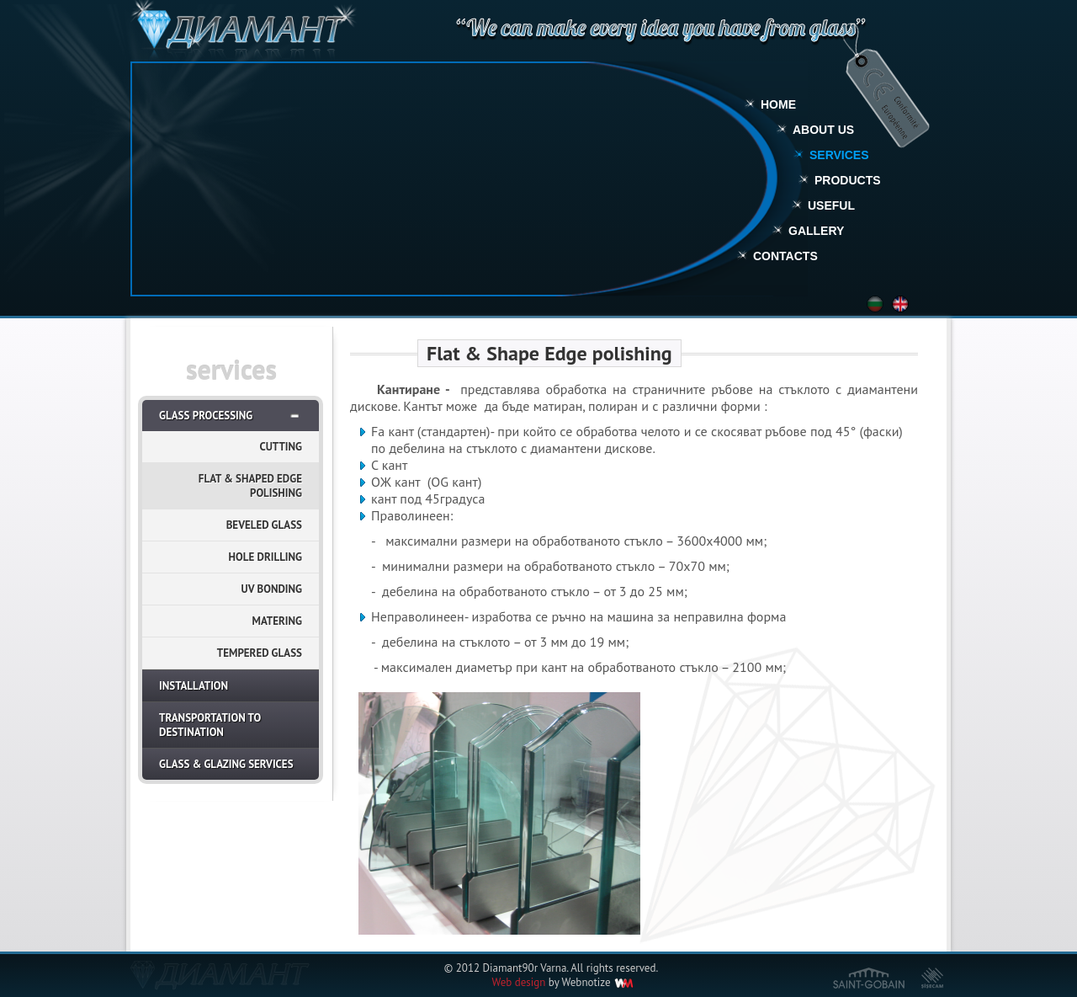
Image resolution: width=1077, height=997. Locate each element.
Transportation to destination (210, 725)
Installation (193, 686)
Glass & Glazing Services (226, 764)
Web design (518, 982)
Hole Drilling (265, 557)
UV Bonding (271, 589)
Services (839, 155)
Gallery (816, 230)
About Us (823, 129)
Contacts (785, 256)
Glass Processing (205, 415)
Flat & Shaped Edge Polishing (250, 486)
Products (847, 180)
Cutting (280, 447)
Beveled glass (264, 525)
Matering (277, 621)
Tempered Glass (259, 653)
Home (778, 104)
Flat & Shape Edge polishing (549, 353)
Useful (831, 205)
